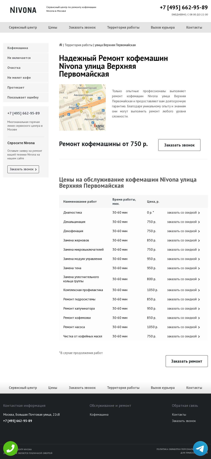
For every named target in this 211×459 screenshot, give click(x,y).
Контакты (194, 27)
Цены (52, 27)
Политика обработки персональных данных (182, 449)
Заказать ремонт (186, 361)
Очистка (13, 67)
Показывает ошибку (23, 97)
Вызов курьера (163, 27)
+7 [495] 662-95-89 (184, 7)
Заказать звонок (82, 27)
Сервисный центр (23, 27)
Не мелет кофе (19, 77)
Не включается (19, 58)
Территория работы (123, 27)
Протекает (15, 87)
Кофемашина (17, 48)
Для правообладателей (194, 452)
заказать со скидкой (182, 212)
